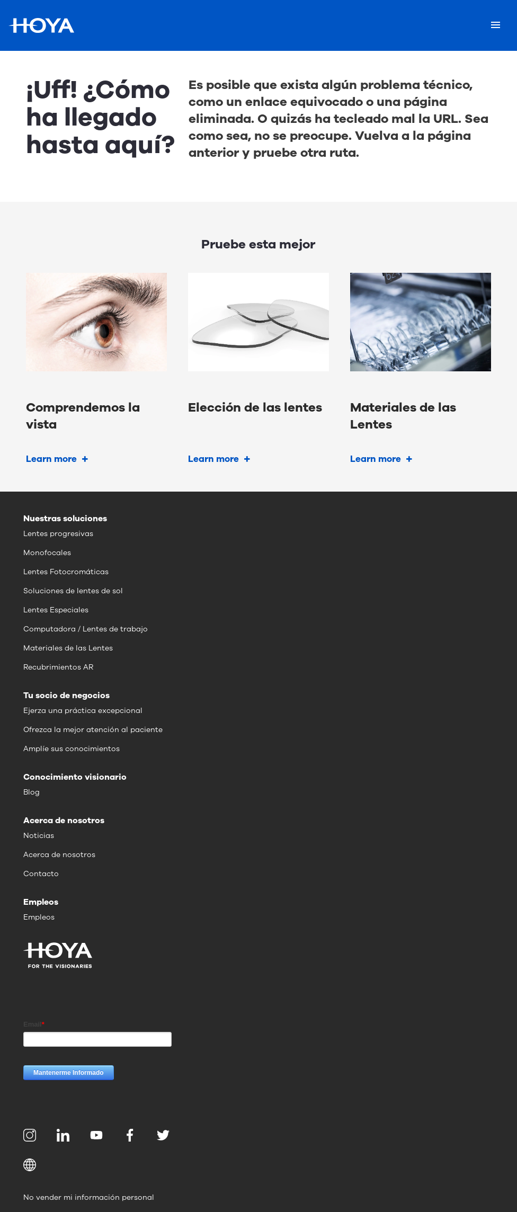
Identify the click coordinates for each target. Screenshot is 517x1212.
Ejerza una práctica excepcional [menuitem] (82, 711)
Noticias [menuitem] (38, 836)
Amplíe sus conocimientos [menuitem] (71, 749)
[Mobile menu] (496, 25)
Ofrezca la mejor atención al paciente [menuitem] (93, 730)
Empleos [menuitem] (39, 917)
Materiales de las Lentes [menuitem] (68, 648)
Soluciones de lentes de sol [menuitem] (73, 591)
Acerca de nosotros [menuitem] (59, 855)
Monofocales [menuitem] (47, 553)
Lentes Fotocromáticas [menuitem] (66, 572)
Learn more (51, 459)
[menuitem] (31, 1135)
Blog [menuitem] (31, 792)
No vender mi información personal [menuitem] (88, 1197)
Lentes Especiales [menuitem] (55, 610)
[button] (258, 1164)
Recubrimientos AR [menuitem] (58, 667)
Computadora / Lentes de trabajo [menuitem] (85, 629)
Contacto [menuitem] (41, 874)
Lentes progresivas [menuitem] (58, 534)
